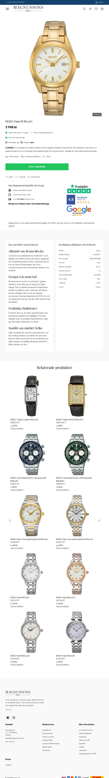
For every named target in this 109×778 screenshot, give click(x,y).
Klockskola (82, 737)
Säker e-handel (84, 740)
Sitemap (8, 710)
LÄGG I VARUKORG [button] (36, 167)
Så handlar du (47, 733)
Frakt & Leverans (48, 737)
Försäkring (46, 750)
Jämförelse (83, 750)
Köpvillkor (82, 744)
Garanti (46, 156)
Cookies (81, 747)
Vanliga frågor (47, 740)
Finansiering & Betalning (30, 156)
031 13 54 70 (9, 742)
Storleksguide (33, 177)
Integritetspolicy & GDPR (87, 754)
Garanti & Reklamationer (51, 744)
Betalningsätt (47, 747)
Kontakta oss (46, 730)
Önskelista (20, 177)
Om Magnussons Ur (86, 730)
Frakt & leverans (12, 156)
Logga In (8, 765)
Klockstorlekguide (85, 733)
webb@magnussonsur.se (14, 738)
